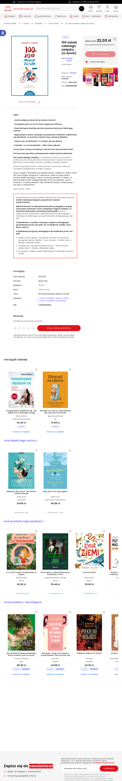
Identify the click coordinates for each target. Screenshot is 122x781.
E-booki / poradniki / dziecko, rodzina (53, 298)
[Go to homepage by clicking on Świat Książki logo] (18, 8)
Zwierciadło (21, 500)
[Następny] (116, 563)
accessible (2, 32)
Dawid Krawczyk (116, 659)
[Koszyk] (115, 9)
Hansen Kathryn (21, 416)
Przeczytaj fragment (29, 102)
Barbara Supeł (21, 578)
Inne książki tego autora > (21, 440)
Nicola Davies (89, 578)
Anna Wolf (89, 659)
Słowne (73, 73)
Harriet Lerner (69, 59)
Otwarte (55, 662)
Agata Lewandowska (55, 416)
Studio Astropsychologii (21, 419)
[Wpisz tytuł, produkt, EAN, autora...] (59, 8)
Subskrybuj (109, 768)
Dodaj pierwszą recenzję (59, 328)
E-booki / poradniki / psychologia (52, 300)
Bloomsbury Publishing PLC (55, 500)
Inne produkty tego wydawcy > (24, 521)
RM (55, 419)
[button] (30, 66)
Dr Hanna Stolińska (21, 659)
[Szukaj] (81, 8)
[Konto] (107, 8)
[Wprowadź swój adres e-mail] (89, 768)
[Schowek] (99, 9)
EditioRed (89, 662)
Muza (21, 662)
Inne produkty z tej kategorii (22, 602)
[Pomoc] (90, 9)
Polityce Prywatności (103, 763)
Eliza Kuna (55, 659)
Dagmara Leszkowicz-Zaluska (55, 578)
